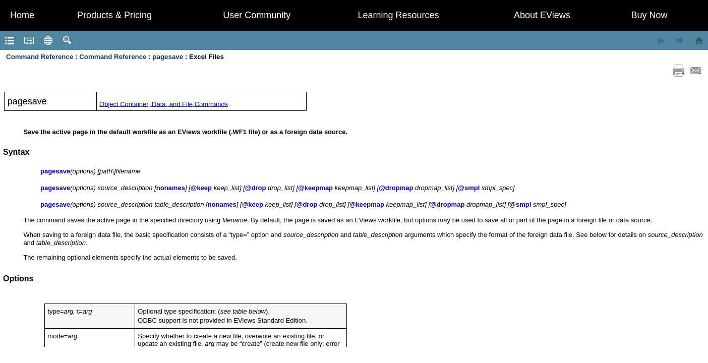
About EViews (542, 15)
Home (22, 15)
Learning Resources (398, 15)
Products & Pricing (114, 15)
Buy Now (649, 15)
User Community (256, 15)
